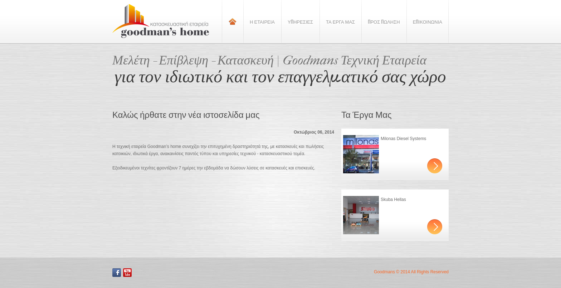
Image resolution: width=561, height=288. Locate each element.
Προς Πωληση (384, 21)
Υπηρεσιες (300, 21)
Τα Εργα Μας (340, 21)
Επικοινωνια (427, 21)
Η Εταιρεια (262, 21)
